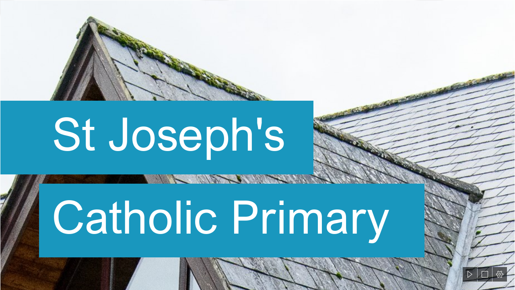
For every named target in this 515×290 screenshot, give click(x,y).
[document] (257, 145)
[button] (470, 274)
